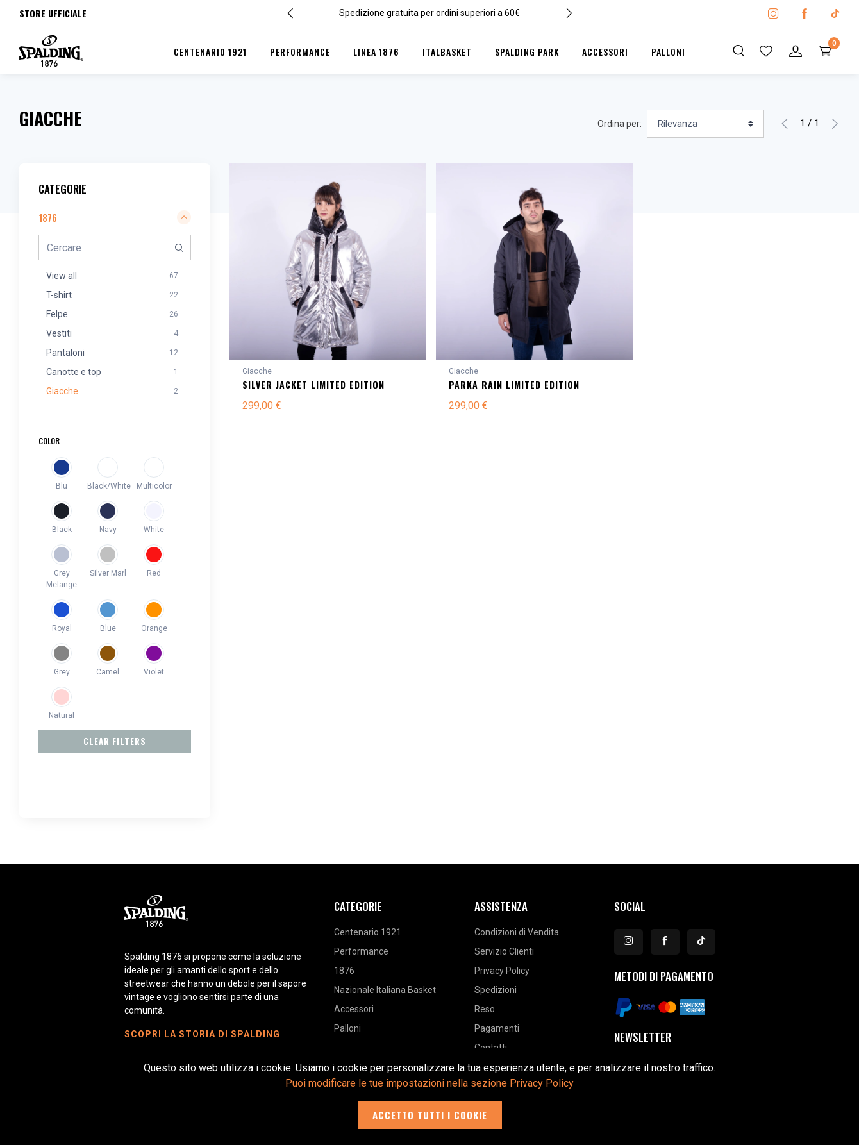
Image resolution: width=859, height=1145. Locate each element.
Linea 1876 (376, 51)
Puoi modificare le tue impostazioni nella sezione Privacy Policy (429, 1083)
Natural (61, 715)
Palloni (668, 51)
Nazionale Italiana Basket (385, 944)
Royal (62, 628)
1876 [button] (114, 217)
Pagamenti (496, 982)
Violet (154, 671)
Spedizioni (495, 944)
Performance (300, 51)
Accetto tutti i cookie (429, 1115)
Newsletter (642, 991)
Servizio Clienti (504, 905)
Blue (108, 628)
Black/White (107, 485)
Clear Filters (114, 741)
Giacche (257, 371)
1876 (344, 924)
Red (154, 573)
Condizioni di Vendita (516, 886)
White (154, 529)
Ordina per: (619, 124)
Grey (62, 671)
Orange (154, 628)
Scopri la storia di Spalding (202, 988)
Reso (484, 963)
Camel (107, 671)
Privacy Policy (502, 924)
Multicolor (154, 485)
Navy (108, 529)
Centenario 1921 (210, 51)
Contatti (490, 1001)
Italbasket (447, 51)
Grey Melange (61, 579)
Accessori (605, 51)
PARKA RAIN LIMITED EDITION (514, 384)
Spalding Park (527, 51)
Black (62, 529)
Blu (61, 485)
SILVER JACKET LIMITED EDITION (313, 384)
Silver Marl (108, 573)
